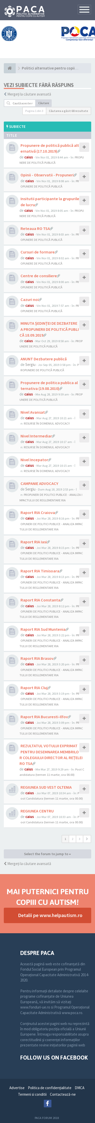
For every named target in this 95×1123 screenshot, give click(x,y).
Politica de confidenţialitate (49, 1087)
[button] (87, 839)
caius (28, 157)
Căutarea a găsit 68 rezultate (68, 111)
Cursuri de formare (38, 251)
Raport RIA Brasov (37, 658)
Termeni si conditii (32, 1094)
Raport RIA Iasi (34, 541)
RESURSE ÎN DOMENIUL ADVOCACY (47, 423)
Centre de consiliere (39, 275)
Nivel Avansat (33, 412)
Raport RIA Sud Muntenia (43, 629)
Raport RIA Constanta (40, 599)
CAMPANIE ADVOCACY (39, 483)
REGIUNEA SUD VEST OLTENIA (46, 787)
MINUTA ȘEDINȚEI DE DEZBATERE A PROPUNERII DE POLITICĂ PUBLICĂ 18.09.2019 (49, 329)
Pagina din (34, 111)
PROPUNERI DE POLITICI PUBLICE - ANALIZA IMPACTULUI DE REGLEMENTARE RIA (51, 523)
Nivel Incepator (34, 459)
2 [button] (72, 839)
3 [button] (79, 839)
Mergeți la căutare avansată (29, 94)
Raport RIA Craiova (38, 512)
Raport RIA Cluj (34, 687)
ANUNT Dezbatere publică (44, 358)
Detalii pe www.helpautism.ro (50, 915)
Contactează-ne (63, 1094)
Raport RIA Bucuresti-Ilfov (44, 716)
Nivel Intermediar (36, 435)
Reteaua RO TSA (35, 228)
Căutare (43, 103)
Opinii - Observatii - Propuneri (47, 174)
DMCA (79, 1087)
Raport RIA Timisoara (40, 570)
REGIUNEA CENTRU (37, 810)
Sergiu (30, 364)
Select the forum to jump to (47, 854)
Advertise (17, 1087)
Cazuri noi (30, 299)
